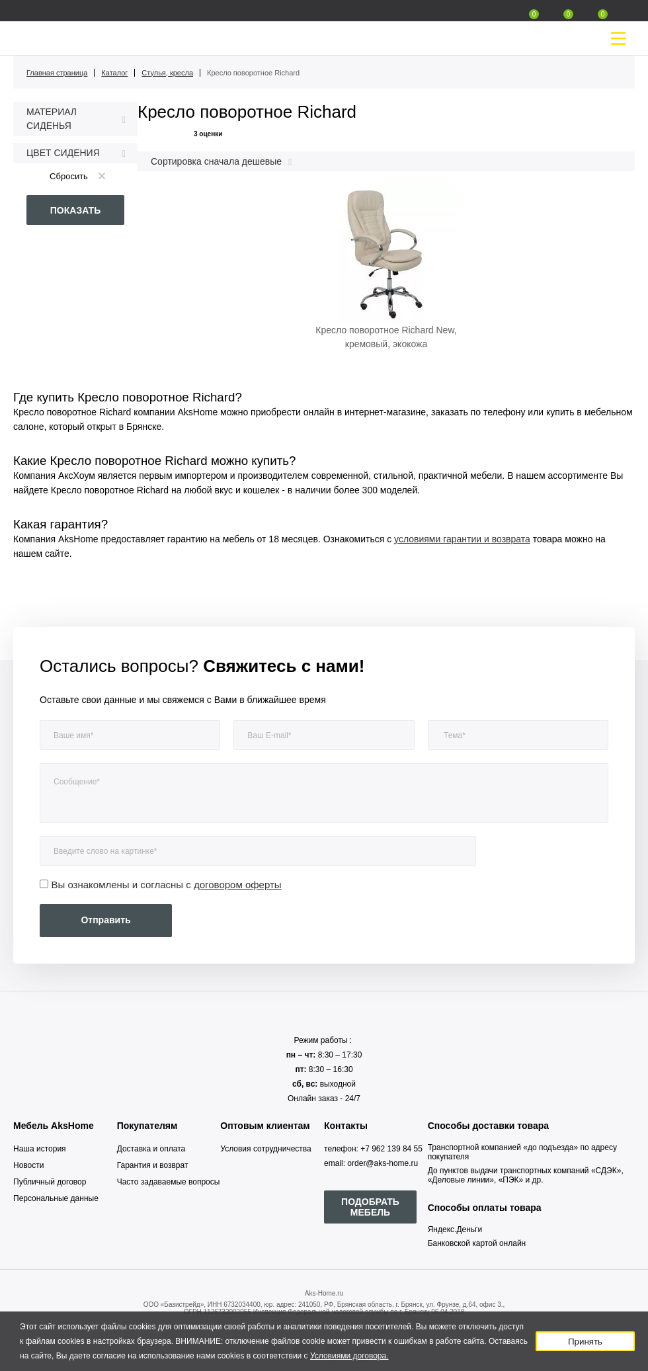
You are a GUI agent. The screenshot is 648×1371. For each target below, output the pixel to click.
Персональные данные (56, 1198)
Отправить (105, 920)
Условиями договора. (349, 1355)
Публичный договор (49, 1181)
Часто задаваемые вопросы (168, 1181)
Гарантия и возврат (152, 1165)
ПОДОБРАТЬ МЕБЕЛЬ (370, 1207)
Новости (28, 1165)
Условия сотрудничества (265, 1148)
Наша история (39, 1148)
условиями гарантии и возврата (462, 539)
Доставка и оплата (151, 1148)
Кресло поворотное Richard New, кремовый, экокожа (385, 337)
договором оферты (238, 884)
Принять (585, 1342)
